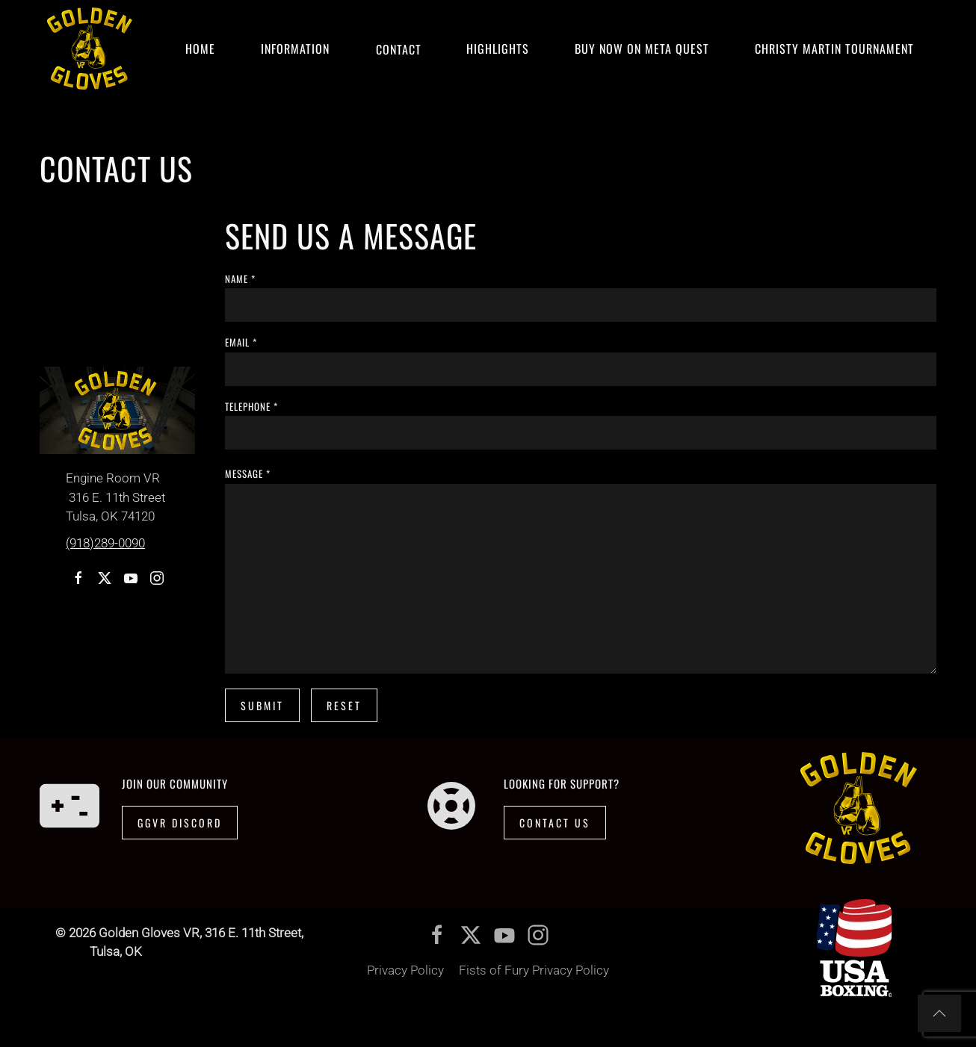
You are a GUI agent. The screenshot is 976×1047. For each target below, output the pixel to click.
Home (200, 49)
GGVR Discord (180, 822)
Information (295, 49)
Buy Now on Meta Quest (642, 49)
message (248, 473)
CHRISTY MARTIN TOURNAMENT (834, 49)
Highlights (497, 49)
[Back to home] (90, 48)
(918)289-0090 (105, 542)
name (240, 278)
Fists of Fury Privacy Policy (534, 970)
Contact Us (554, 822)
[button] (939, 1013)
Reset (344, 705)
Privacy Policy (405, 970)
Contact (398, 49)
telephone (251, 406)
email (241, 342)
